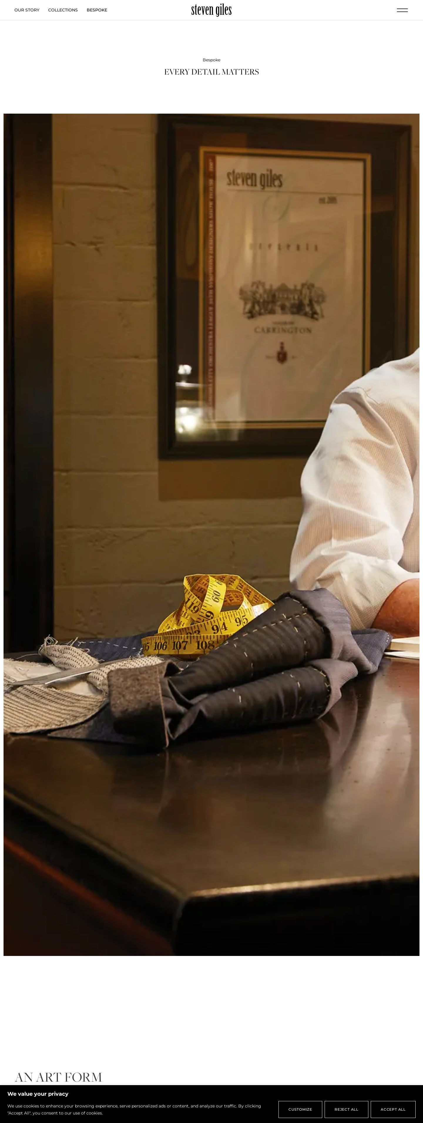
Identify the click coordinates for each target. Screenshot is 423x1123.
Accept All (393, 1109)
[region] (211, 1104)
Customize (300, 1109)
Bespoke (97, 10)
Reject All (346, 1109)
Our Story (26, 10)
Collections (63, 10)
